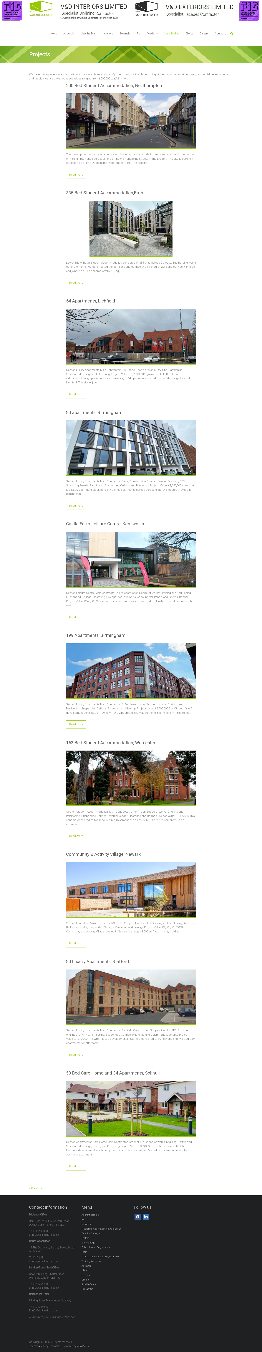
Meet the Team (88, 33)
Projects (86, 1275)
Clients (189, 33)
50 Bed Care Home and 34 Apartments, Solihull (113, 1073)
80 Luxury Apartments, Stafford (97, 961)
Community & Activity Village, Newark (103, 854)
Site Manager (89, 1242)
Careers (204, 33)
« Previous (35, 1188)
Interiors (108, 33)
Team (84, 1251)
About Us (68, 33)
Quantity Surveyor (91, 1233)
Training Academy (147, 33)
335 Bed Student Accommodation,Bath (104, 192)
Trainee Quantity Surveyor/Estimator (101, 1256)
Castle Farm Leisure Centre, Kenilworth (105, 523)
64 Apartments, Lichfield (90, 301)
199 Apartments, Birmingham (95, 635)
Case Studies (171, 33)
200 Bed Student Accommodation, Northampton (114, 85)
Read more (76, 174)
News (53, 33)
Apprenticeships (90, 1214)
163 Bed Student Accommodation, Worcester (110, 742)
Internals (86, 1224)
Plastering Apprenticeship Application (101, 1228)
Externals (125, 33)
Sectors (85, 1238)
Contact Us (221, 33)
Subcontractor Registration (96, 1247)
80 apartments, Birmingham (94, 412)
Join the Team (89, 1284)
